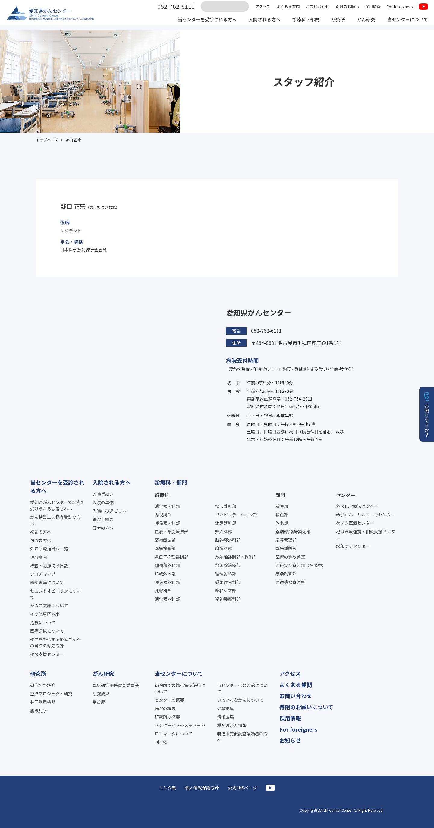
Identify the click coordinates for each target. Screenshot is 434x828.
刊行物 (161, 742)
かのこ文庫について (49, 606)
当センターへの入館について (242, 688)
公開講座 (225, 708)
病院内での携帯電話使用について (180, 688)
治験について (42, 622)
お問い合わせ (317, 10)
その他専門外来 (45, 614)
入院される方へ (257, 23)
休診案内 (38, 557)
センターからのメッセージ (180, 725)
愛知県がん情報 (232, 725)
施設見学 (38, 710)
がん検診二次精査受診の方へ (55, 520)
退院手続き (103, 519)
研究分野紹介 (42, 685)
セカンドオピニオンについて (55, 594)
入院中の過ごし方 (109, 511)
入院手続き (103, 494)
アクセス (262, 10)
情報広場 (225, 717)
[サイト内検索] (225, 10)
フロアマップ (42, 574)
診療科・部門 (300, 23)
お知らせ (290, 740)
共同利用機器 (42, 702)
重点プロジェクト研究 (51, 694)
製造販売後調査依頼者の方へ (242, 737)
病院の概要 (165, 708)
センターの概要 (169, 700)
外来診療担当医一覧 (49, 549)
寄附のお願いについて (306, 707)
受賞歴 (99, 702)
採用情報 (373, 10)
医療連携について (47, 631)
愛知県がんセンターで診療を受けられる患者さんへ (57, 505)
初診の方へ (40, 532)
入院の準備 (103, 502)
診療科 (162, 495)
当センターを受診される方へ (196, 23)
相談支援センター (47, 654)
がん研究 (363, 23)
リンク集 (167, 788)
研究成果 (101, 694)
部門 (280, 495)
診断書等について (47, 582)
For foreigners (400, 10)
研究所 (334, 23)
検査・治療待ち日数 (49, 565)
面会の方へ (103, 528)
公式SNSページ (242, 788)
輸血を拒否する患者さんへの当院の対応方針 (55, 642)
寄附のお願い (347, 10)
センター (345, 495)
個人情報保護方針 (202, 788)
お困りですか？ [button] (426, 420)
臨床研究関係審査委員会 (116, 685)
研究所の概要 (167, 717)
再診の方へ (40, 540)
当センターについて (406, 23)
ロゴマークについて (174, 734)
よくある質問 (288, 10)
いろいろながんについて (240, 700)
